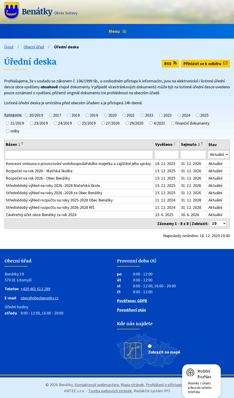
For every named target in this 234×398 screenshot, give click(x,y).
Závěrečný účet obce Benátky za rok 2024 (41, 214)
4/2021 (159, 123)
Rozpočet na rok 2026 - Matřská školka (39, 170)
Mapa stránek (132, 384)
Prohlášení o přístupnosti (167, 384)
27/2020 (113, 123)
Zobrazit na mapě (164, 352)
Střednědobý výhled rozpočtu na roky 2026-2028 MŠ (50, 207)
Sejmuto (190, 144)
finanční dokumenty (192, 123)
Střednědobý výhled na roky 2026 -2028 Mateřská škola (53, 185)
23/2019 (41, 123)
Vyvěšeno (163, 144)
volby (14, 131)
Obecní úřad (34, 47)
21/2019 (17, 123)
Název (13, 144)
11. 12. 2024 (165, 200)
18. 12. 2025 (165, 163)
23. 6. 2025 (164, 214)
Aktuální (215, 163)
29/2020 (136, 123)
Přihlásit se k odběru (205, 63)
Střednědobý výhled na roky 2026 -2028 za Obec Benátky (54, 192)
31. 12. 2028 (191, 200)
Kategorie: (13, 114)
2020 (112, 115)
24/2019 (65, 123)
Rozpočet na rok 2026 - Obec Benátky (38, 178)
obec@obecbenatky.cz (39, 298)
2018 (76, 115)
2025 (204, 115)
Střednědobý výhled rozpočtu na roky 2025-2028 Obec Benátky (59, 200)
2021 (131, 115)
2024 (186, 115)
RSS (170, 63)
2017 (57, 115)
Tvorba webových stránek (110, 390)
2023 (167, 115)
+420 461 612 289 (35, 288)
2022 (149, 115)
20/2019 (36, 115)
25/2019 (89, 123)
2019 (94, 115)
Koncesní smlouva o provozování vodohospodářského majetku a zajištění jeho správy (78, 163)
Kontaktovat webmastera (96, 384)
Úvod (8, 47)
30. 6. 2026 (190, 214)
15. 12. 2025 (165, 170)
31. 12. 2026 (191, 163)
